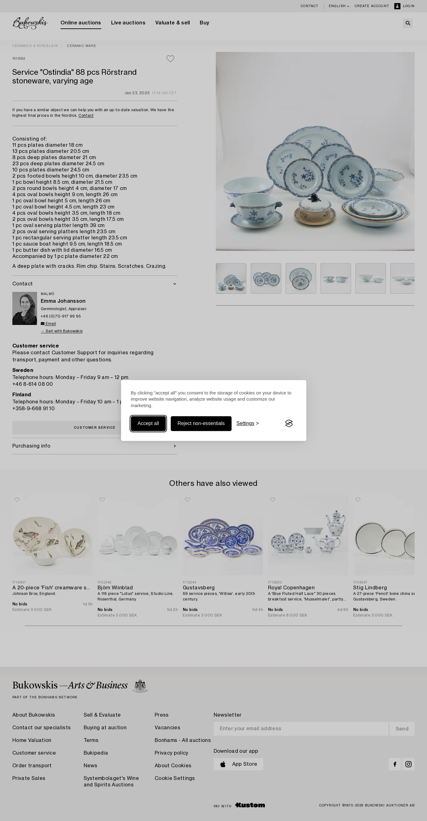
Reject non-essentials (201, 423)
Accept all (148, 423)
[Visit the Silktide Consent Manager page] (289, 423)
